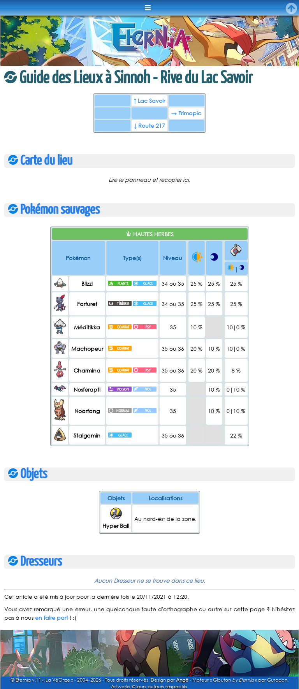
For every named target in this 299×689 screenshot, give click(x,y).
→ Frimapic (186, 113)
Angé (182, 680)
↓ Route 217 (149, 125)
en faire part (51, 617)
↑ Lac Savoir (149, 100)
